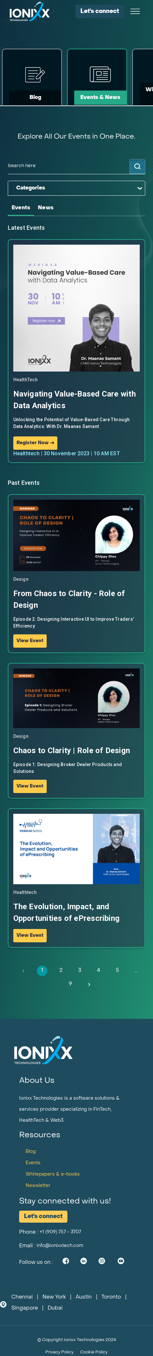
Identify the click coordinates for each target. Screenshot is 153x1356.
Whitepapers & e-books (53, 1174)
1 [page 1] (42, 971)
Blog (31, 1152)
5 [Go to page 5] (117, 971)
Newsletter (38, 1186)
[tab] (21, 208)
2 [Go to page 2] (61, 971)
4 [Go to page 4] (98, 971)
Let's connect (99, 11)
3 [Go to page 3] (80, 971)
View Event (30, 641)
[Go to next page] (89, 984)
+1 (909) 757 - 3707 (60, 1232)
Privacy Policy (59, 1352)
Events (33, 1163)
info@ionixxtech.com (60, 1246)
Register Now (35, 443)
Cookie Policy (94, 1352)
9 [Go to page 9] (70, 984)
